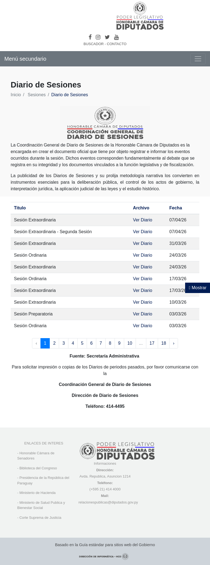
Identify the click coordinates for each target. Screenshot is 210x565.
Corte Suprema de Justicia (40, 518)
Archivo (141, 208)
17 (152, 343)
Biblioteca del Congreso (38, 468)
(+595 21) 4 (98, 489)
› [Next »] (173, 343)
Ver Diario (142, 220)
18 (163, 343)
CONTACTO (117, 44)
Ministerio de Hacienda (37, 493)
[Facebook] (90, 37)
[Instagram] (98, 37)
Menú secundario (25, 59)
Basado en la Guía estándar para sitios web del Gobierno (105, 545)
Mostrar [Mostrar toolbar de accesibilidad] (197, 287)
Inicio (16, 94)
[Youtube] (116, 37)
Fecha (175, 208)
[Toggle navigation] (198, 58)
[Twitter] (107, 37)
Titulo (20, 208)
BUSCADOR (94, 44)
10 (129, 343)
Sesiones (37, 94)
